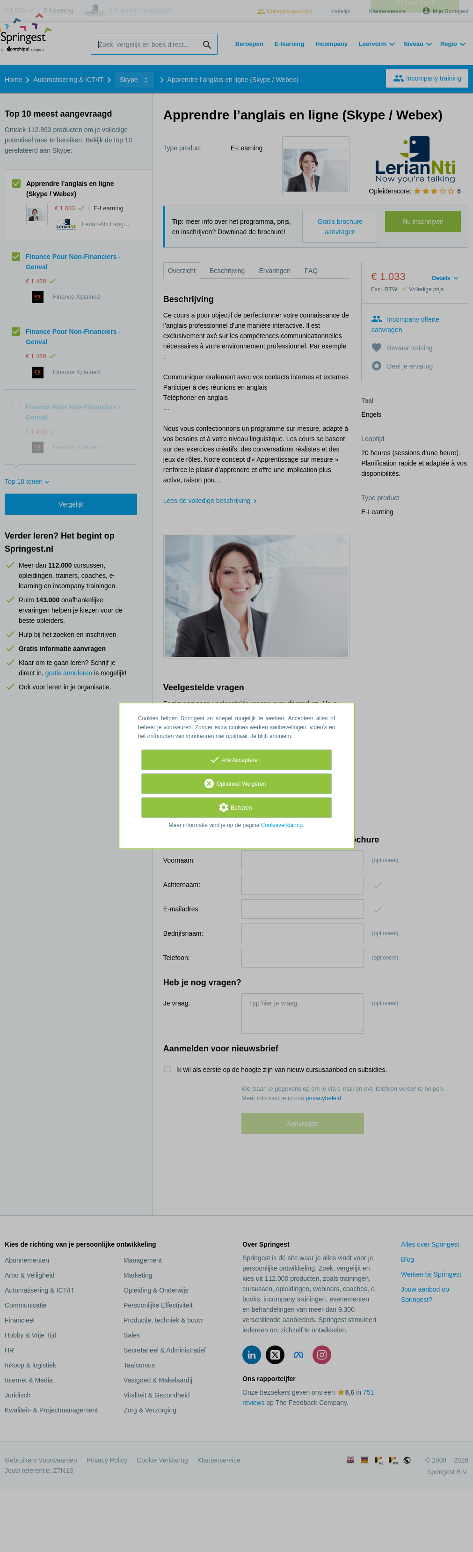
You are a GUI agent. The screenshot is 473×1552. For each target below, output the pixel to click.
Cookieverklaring (282, 825)
